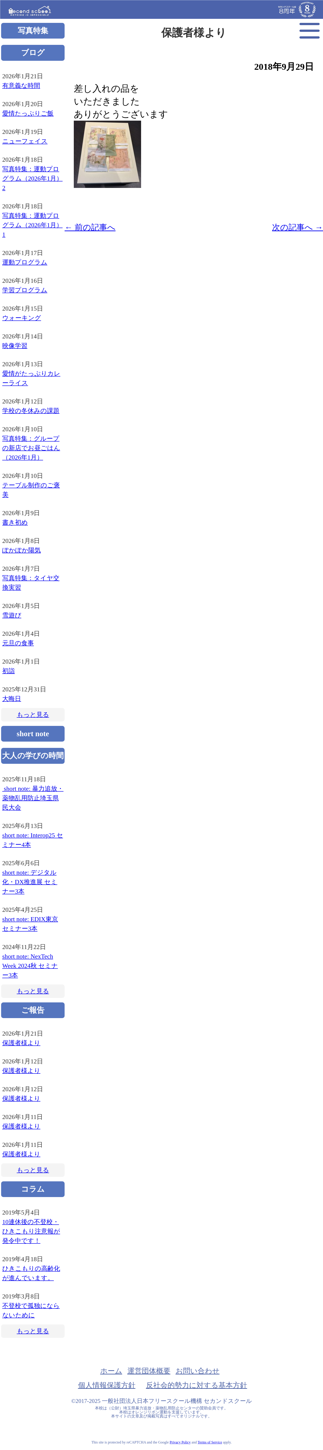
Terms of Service (210, 1442)
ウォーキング (21, 317)
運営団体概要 (148, 1371)
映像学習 (14, 345)
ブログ (33, 52)
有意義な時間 (21, 85)
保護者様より (21, 1042)
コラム (33, 1189)
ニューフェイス (25, 141)
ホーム (111, 1371)
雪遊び (11, 615)
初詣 (8, 670)
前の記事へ (90, 227)
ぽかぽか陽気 (21, 550)
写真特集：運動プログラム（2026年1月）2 (32, 178)
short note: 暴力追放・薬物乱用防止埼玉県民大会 (32, 798)
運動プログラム (24, 262)
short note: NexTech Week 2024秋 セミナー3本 (30, 966)
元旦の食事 (18, 643)
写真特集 (33, 30)
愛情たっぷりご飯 (28, 113)
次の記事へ (297, 227)
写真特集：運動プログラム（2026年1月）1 (32, 225)
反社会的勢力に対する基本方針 (196, 1385)
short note (33, 733)
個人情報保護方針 (106, 1385)
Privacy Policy (180, 1442)
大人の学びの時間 (33, 755)
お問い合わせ (198, 1371)
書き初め (15, 522)
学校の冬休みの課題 (30, 410)
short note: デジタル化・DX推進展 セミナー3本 (29, 882)
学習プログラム (24, 290)
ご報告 (32, 1010)
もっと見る (33, 714)
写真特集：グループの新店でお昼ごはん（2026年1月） (31, 448)
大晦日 (11, 698)
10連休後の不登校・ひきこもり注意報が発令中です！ (31, 1231)
